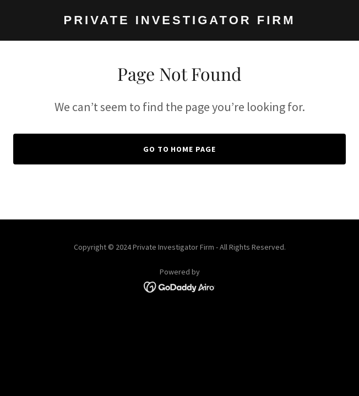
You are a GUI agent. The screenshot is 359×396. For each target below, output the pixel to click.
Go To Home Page (179, 149)
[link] (179, 20)
